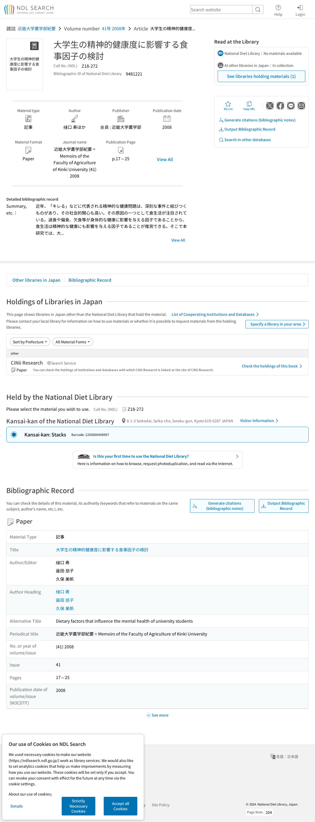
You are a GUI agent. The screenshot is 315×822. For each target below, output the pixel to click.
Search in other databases (245, 139)
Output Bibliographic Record (247, 129)
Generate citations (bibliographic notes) (257, 120)
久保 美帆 (65, 608)
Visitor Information (260, 421)
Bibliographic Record (90, 280)
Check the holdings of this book (273, 366)
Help (278, 10)
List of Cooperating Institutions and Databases (216, 314)
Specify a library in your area (278, 324)
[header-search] (227, 9)
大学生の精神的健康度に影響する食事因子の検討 (102, 549)
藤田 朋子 (65, 600)
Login (300, 10)
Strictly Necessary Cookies (79, 806)
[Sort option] (30, 342)
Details (16, 806)
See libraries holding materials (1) (261, 76)
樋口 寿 (63, 591)
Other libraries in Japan (36, 280)
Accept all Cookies (120, 806)
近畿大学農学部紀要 (37, 28)
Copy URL (249, 106)
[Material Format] (72, 342)
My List (228, 106)
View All (165, 159)
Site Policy (160, 804)
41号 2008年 (113, 28)
